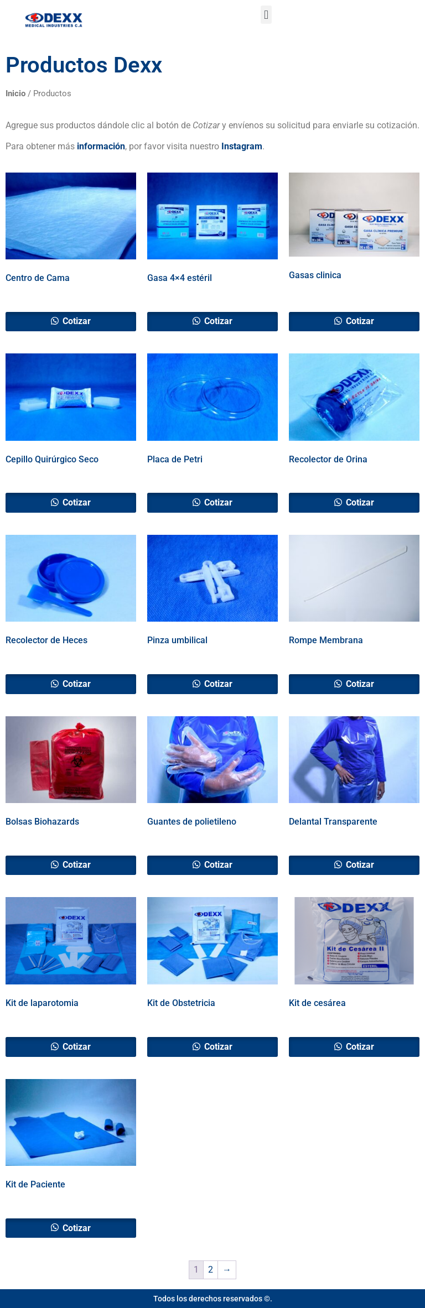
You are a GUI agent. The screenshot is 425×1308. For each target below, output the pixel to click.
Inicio (15, 93)
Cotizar (75, 321)
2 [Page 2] (210, 1269)
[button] (266, 15)
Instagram (241, 146)
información (101, 146)
